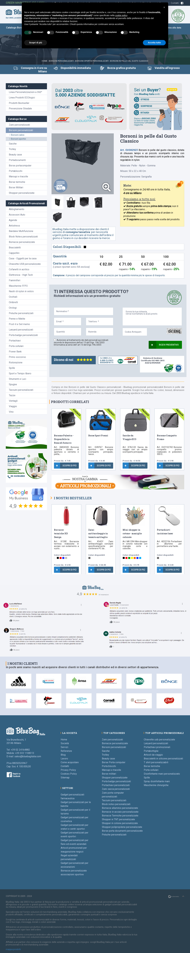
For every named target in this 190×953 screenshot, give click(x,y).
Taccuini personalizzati (21, 389)
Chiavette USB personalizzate (25, 264)
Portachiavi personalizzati (116, 785)
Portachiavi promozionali (157, 747)
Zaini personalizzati (19, 124)
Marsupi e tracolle (18, 176)
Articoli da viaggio (153, 754)
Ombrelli (13, 302)
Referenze (66, 751)
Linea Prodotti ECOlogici (22, 97)
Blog (63, 754)
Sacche (13, 143)
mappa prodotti (13, 949)
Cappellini (14, 253)
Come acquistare (70, 762)
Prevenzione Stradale (20, 108)
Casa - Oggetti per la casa (22, 258)
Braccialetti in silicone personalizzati (163, 758)
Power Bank (15, 351)
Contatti (175, 3)
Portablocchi (15, 171)
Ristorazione (15, 362)
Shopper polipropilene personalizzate (122, 827)
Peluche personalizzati (21, 313)
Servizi (64, 747)
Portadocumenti (17, 160)
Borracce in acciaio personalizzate (120, 811)
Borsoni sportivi (18, 139)
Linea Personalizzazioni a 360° (25, 92)
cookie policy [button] (121, 15)
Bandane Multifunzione (21, 231)
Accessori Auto (17, 214)
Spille (12, 368)
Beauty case (15, 154)
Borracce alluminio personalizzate (120, 808)
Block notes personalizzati (116, 804)
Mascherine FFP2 (18, 285)
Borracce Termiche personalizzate (120, 815)
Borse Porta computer (113, 762)
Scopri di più (66, 465)
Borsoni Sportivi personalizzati (92, 61)
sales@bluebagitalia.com (27, 756)
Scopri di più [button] (35, 42)
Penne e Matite (17, 318)
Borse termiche (17, 182)
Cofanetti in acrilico (19, 269)
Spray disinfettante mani (157, 781)
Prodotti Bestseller (19, 103)
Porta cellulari (16, 346)
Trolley (12, 149)
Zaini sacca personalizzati (116, 789)
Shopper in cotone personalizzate (120, 823)
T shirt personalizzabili (156, 762)
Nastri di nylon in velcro (21, 291)
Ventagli (13, 400)
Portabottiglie (151, 751)
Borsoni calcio (17, 135)
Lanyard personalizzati (21, 329)
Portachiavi (15, 340)
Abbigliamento (16, 209)
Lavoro (64, 758)
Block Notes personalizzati (23, 236)
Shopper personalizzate (21, 192)
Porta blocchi (109, 766)
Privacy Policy (68, 770)
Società (65, 743)
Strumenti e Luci (17, 378)
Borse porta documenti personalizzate (122, 830)
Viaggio (13, 406)
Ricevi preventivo (165, 345)
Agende (13, 220)
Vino (11, 411)
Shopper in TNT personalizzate (118, 819)
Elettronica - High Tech (21, 274)
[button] (164, 7)
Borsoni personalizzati (61, 61)
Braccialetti (15, 247)
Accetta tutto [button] (154, 42)
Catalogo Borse (15, 27)
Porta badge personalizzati (23, 335)
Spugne (13, 384)
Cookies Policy (69, 773)
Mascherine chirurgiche (156, 785)
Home (44, 61)
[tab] (57, 202)
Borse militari (109, 773)
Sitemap (65, 777)
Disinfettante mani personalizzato (162, 773)
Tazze (12, 395)
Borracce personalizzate (22, 242)
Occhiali (13, 296)
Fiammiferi (14, 280)
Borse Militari (16, 187)
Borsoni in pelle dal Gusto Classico (129, 61)
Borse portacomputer (20, 165)
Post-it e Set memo (19, 324)
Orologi (13, 307)
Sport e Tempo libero (20, 373)
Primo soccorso (17, 357)
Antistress (14, 225)
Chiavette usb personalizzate (159, 739)
